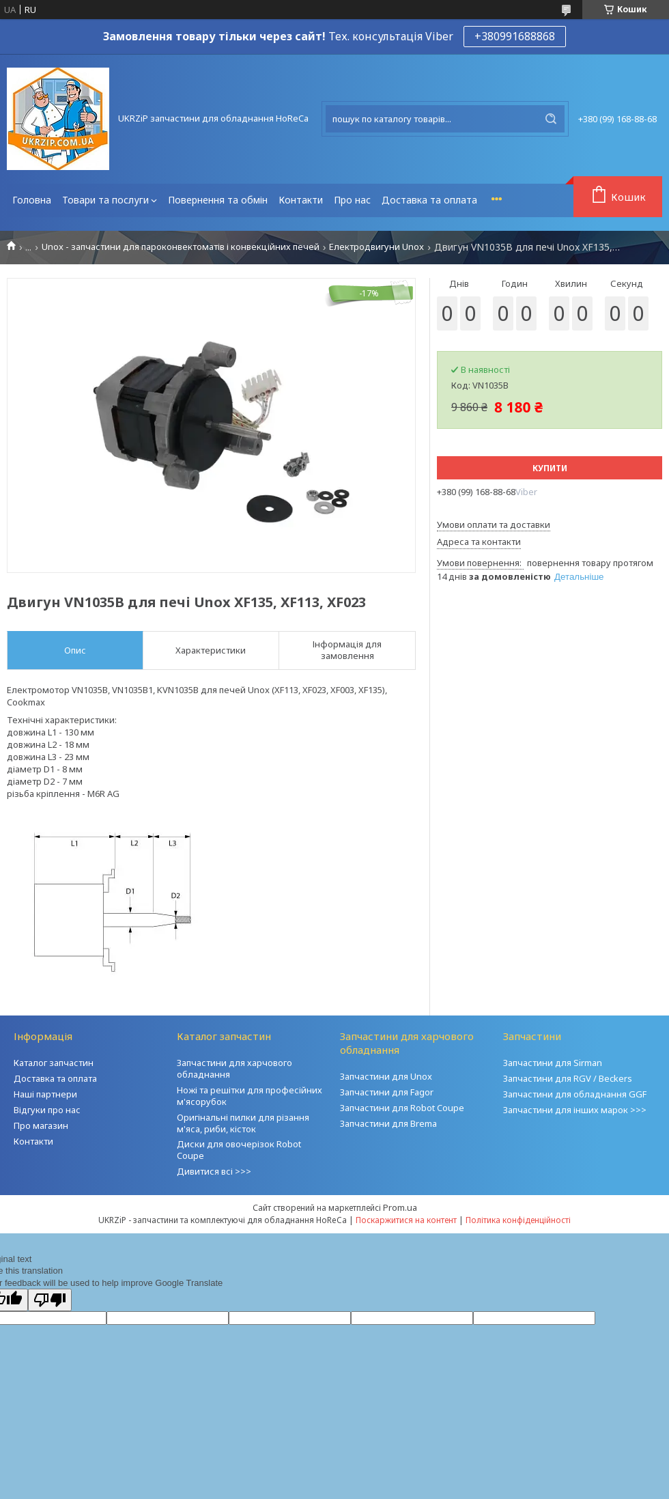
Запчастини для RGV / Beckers (567, 1078)
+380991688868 (514, 36)
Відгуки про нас (47, 1110)
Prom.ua (400, 1207)
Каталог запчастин (54, 1062)
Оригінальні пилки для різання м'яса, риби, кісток (243, 1123)
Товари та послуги (105, 199)
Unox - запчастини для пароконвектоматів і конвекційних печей (180, 247)
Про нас (352, 199)
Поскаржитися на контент (406, 1220)
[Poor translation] (50, 1300)
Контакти (301, 199)
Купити (549, 468)
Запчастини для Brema (388, 1123)
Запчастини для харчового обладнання (234, 1068)
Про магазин (41, 1125)
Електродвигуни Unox (376, 247)
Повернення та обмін (218, 199)
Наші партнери (45, 1094)
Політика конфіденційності (518, 1220)
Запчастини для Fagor (386, 1092)
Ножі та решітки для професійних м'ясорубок (249, 1096)
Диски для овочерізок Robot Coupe (239, 1150)
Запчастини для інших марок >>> (574, 1110)
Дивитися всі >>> (214, 1171)
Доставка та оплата (429, 199)
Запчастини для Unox (386, 1076)
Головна (31, 199)
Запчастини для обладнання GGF (574, 1094)
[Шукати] (551, 118)
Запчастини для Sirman (552, 1062)
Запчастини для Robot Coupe (402, 1108)
